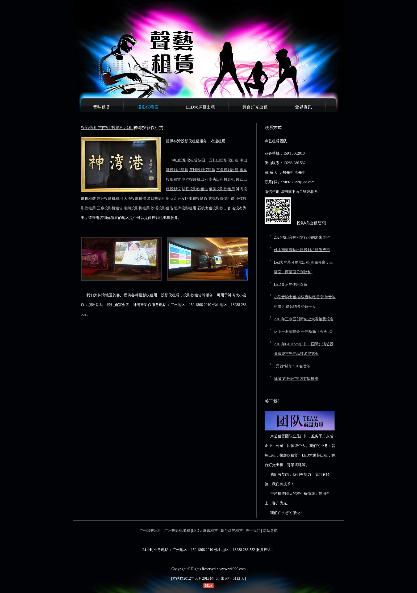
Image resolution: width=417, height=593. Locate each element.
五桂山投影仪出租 (224, 160)
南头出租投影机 (222, 179)
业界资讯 (303, 107)
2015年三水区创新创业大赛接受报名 (303, 319)
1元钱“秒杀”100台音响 (292, 366)
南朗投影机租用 (137, 208)
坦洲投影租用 (185, 208)
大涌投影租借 (135, 199)
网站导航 (270, 531)
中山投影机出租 (118, 127)
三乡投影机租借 (110, 208)
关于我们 (252, 531)
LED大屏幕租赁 (205, 531)
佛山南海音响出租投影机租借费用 (302, 250)
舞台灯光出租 (255, 107)
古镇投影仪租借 (221, 199)
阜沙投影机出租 (195, 179)
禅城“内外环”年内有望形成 (296, 379)
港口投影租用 (158, 199)
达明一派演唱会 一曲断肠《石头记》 (304, 332)
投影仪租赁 (148, 107)
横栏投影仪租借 (195, 189)
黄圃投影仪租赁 (202, 170)
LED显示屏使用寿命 (290, 285)
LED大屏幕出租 (200, 107)
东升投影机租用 (110, 199)
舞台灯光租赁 (231, 531)
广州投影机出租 (177, 531)
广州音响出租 (150, 531)
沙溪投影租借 (162, 208)
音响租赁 (101, 107)
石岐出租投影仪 (210, 208)
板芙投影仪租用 (222, 189)
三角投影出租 (227, 170)
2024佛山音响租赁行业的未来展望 (302, 237)
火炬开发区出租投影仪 (188, 199)
